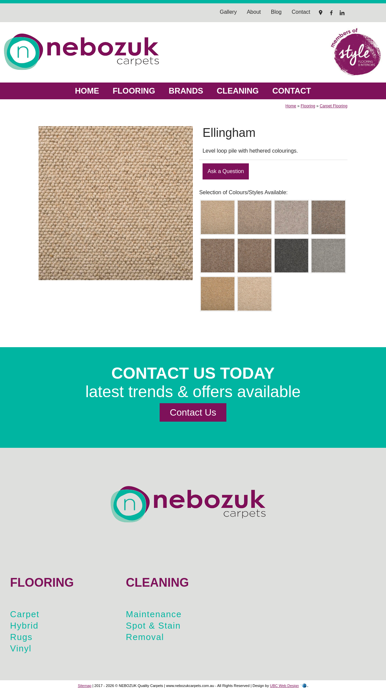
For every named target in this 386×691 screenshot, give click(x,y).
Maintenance (153, 614)
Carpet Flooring (333, 106)
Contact (291, 90)
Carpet (25, 614)
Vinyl (21, 648)
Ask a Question (226, 171)
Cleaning (238, 90)
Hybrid (24, 626)
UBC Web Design (284, 686)
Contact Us (193, 412)
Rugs (21, 637)
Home (87, 90)
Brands (186, 90)
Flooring (134, 90)
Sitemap (84, 686)
